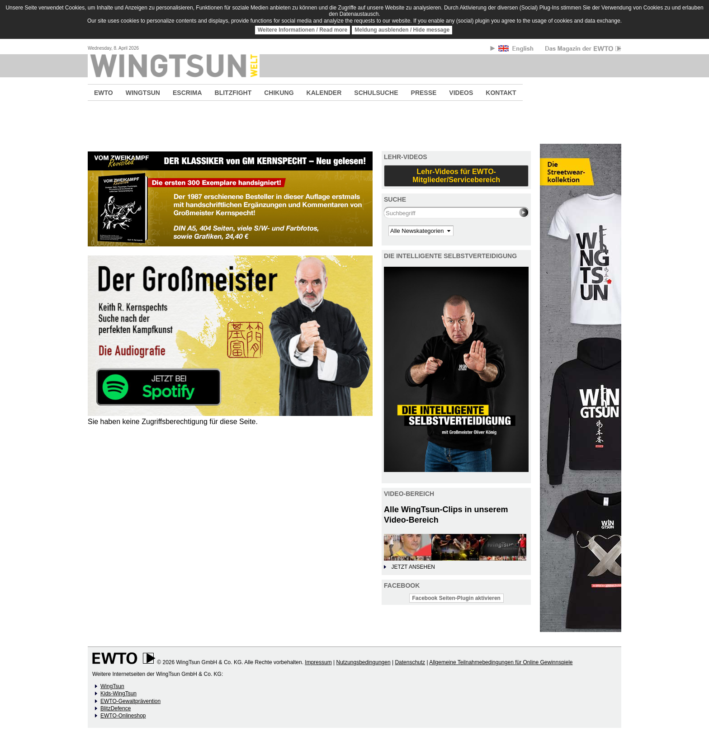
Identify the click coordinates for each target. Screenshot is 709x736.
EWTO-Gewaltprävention (130, 701)
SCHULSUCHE (376, 92)
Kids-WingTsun (118, 693)
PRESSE (424, 92)
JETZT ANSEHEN (413, 567)
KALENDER (324, 92)
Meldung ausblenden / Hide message (401, 30)
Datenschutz (410, 662)
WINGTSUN (143, 92)
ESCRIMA (187, 92)
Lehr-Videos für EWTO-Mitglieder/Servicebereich (456, 176)
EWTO (103, 92)
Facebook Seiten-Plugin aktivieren (456, 598)
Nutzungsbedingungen (363, 662)
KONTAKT (501, 92)
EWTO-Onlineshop (123, 715)
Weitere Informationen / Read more (303, 30)
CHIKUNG (278, 92)
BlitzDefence (115, 708)
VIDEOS (461, 92)
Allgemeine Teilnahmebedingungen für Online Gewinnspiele (500, 662)
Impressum (318, 662)
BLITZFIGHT (233, 92)
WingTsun (112, 686)
